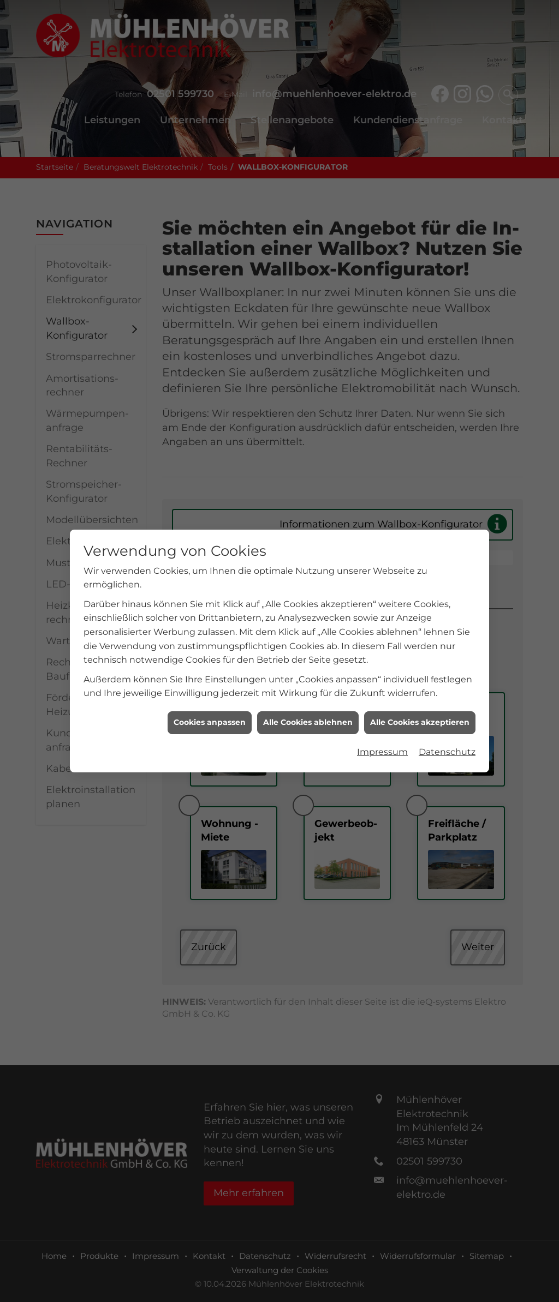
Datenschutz (447, 590)
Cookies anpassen (210, 561)
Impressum (382, 590)
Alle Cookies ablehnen (308, 561)
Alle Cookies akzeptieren (419, 561)
